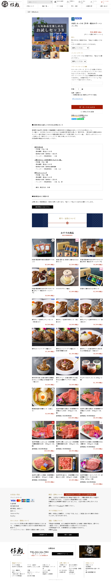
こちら (61, 506)
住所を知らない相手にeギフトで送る (84, 95)
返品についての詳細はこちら (79, 115)
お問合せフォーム (62, 554)
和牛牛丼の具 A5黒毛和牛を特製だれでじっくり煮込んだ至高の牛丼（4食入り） (43, 380)
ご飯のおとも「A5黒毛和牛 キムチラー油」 (48, 160)
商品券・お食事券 (48, 574)
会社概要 (88, 566)
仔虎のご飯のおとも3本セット (89, 289)
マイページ (72, 574)
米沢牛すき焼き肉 (17, 566)
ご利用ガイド (43, 535)
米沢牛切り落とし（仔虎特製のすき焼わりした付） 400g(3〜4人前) (67, 476)
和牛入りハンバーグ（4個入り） (42, 349)
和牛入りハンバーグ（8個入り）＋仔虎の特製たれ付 (67, 350)
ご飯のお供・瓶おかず (18, 574)
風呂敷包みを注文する (43, 207)
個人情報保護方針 (91, 572)
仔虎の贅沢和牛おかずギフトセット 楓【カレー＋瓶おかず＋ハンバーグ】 (43, 291)
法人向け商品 (31, 575)
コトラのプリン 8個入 (63, 289)
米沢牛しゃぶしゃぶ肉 (33, 566)
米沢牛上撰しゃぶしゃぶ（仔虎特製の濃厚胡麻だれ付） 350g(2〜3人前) (67, 444)
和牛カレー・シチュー (33, 572)
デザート (30, 574)
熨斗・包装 (68, 535)
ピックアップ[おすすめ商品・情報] (75, 567)
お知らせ (71, 570)
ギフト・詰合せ (31, 565)
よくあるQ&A (63, 570)
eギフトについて (77, 99)
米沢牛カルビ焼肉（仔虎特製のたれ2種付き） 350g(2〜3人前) (91, 443)
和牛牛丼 (45, 572)
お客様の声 (62, 572)
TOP (29, 11)
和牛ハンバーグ (16, 572)
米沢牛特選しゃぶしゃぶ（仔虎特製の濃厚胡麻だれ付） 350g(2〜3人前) (43, 444)
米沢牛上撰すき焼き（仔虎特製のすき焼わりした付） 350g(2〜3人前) (91, 411)
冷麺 (28, 570)
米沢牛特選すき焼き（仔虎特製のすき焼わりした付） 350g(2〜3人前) (67, 411)
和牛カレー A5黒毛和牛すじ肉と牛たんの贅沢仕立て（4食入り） (91, 350)
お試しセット (35, 11)
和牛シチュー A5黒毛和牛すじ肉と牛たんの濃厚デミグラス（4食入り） (67, 380)
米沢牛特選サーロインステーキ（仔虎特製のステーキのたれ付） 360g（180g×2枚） (91, 477)
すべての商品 (16, 565)
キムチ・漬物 (46, 570)
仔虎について (89, 565)
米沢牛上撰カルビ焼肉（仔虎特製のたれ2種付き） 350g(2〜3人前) (43, 476)
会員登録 (71, 572)
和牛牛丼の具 (39, 147)
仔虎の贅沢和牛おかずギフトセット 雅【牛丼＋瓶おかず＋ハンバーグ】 (91, 261)
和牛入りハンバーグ (41, 173)
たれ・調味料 (16, 570)
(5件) (83, 117)
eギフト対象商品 (17, 575)
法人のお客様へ (73, 565)
